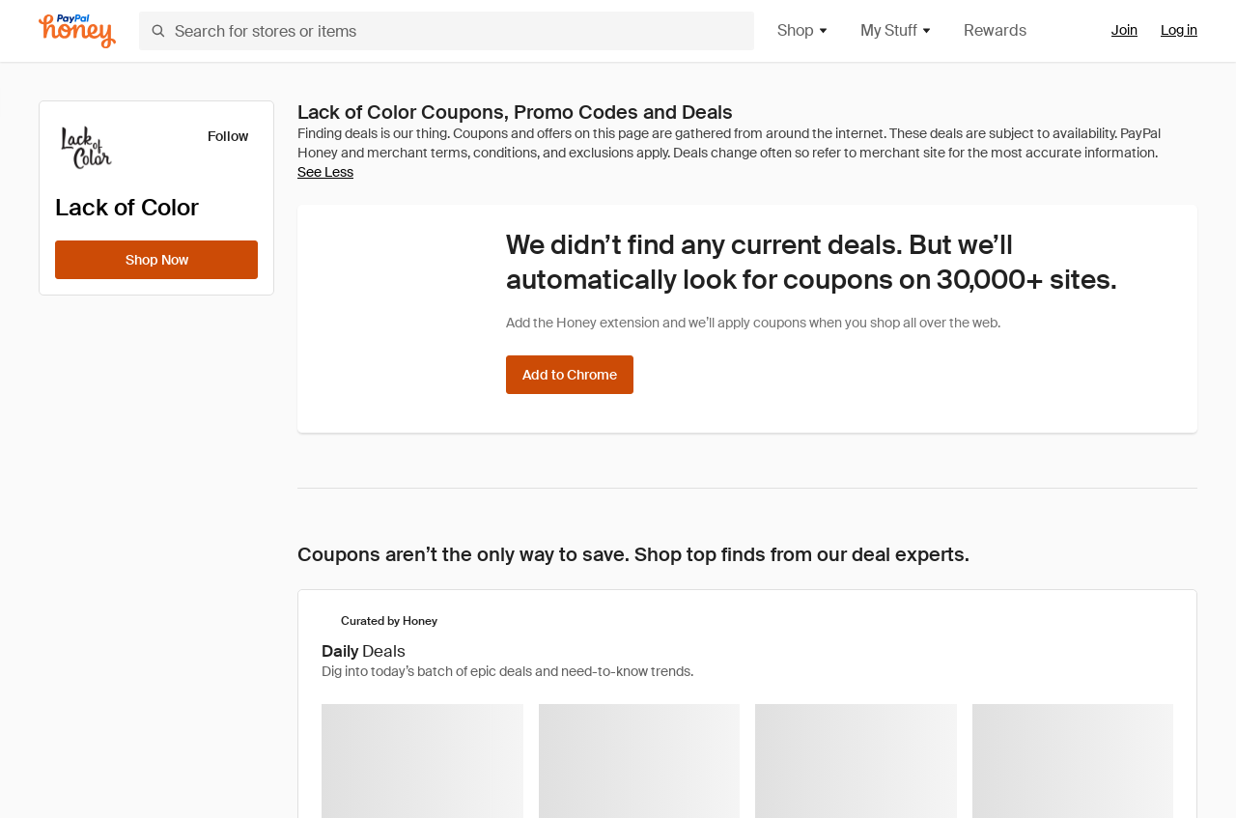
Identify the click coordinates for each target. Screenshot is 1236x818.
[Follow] (216, 136)
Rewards (995, 30)
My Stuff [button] (896, 30)
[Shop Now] (156, 259)
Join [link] (1124, 30)
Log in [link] (1179, 30)
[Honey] (77, 31)
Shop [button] (803, 30)
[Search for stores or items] (446, 31)
